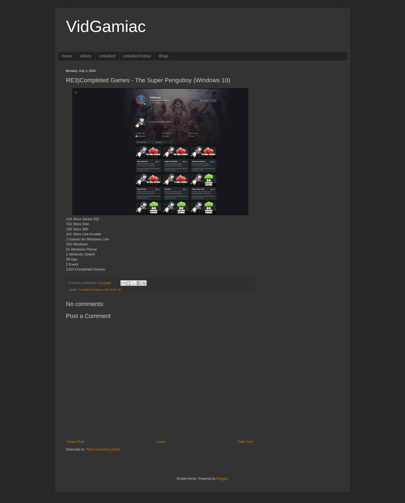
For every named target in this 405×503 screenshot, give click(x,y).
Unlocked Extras (137, 56)
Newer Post (75, 442)
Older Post (245, 442)
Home (67, 56)
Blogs (163, 56)
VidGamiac (106, 26)
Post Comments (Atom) (103, 449)
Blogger (222, 479)
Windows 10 (113, 289)
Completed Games (90, 289)
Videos (85, 56)
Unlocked (107, 56)
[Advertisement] (305, 103)
